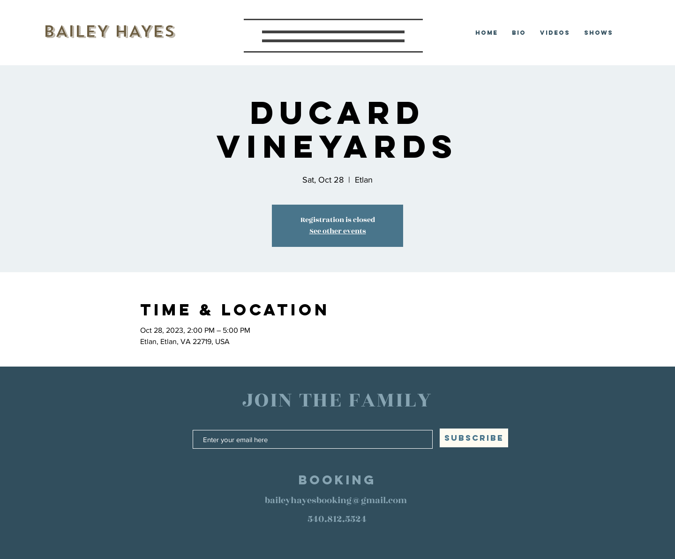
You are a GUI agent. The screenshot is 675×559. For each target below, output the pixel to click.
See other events (337, 231)
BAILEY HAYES (109, 31)
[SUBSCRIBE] (474, 438)
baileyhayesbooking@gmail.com (336, 500)
